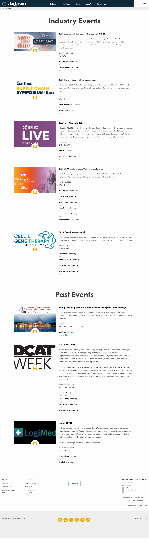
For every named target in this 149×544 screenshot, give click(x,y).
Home (4, 9)
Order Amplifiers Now (8, 498)
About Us (91, 4)
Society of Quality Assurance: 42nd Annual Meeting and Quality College (96, 311)
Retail (126, 498)
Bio (60, 65)
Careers (143, 4)
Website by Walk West (140, 524)
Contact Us (103, 4)
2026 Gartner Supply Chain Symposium (79, 80)
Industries (57, 4)
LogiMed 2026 (66, 428)
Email (61, 339)
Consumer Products (130, 496)
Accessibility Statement (29, 498)
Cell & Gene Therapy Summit (73, 235)
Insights (80, 4)
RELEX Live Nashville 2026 (72, 124)
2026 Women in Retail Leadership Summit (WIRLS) (84, 33)
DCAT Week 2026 (68, 349)
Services (69, 4)
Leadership (29, 486)
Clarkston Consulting (15, 4)
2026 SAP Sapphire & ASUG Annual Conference (83, 170)
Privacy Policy (30, 489)
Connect (74, 490)
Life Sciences (128, 494)
